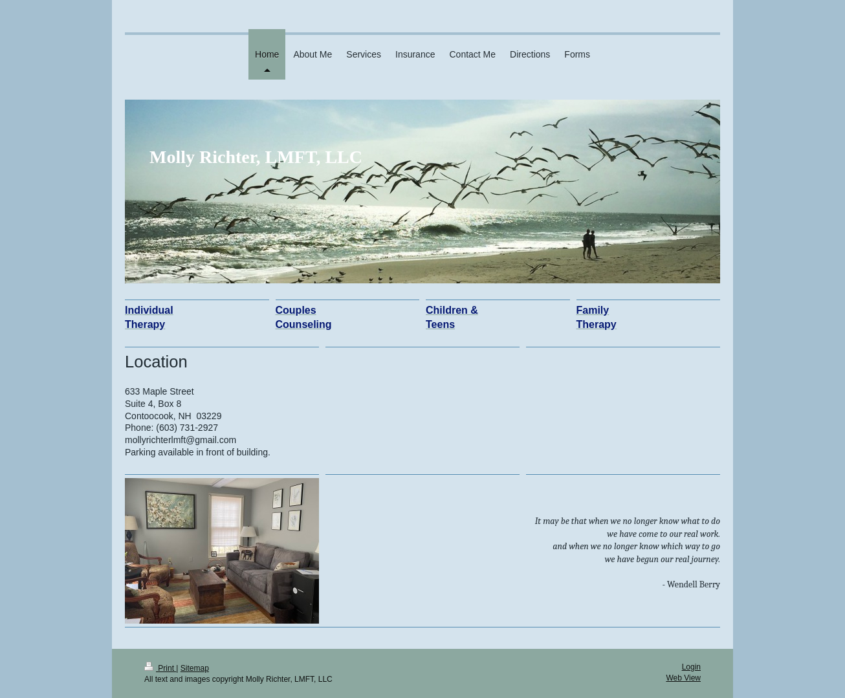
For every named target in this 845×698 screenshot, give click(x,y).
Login (691, 666)
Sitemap (195, 668)
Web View (683, 677)
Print (160, 668)
